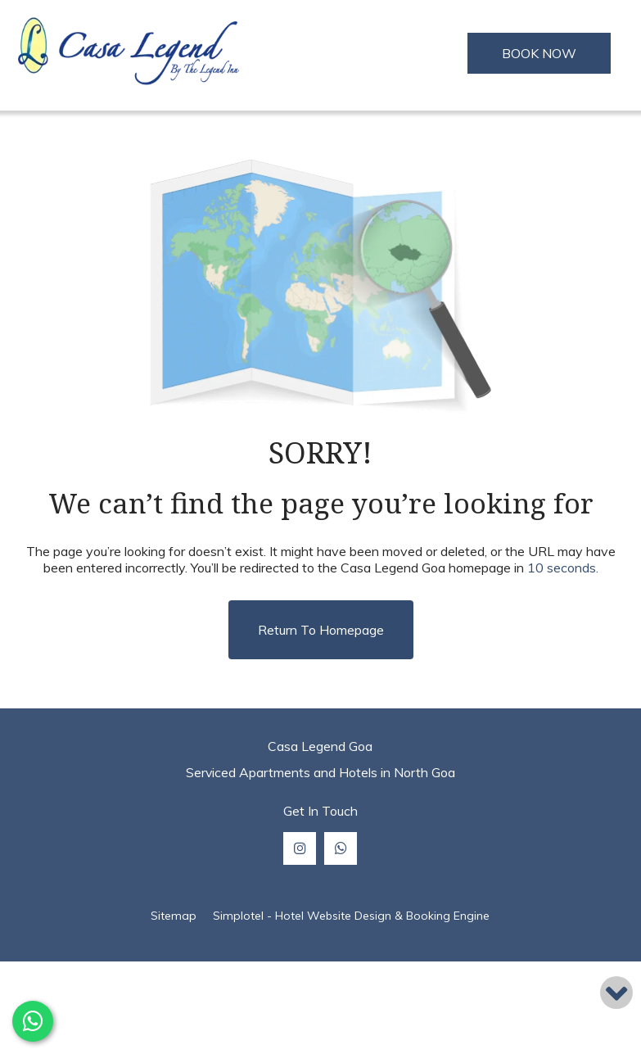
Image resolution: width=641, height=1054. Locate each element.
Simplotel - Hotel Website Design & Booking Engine (351, 915)
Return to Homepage (321, 630)
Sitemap (173, 915)
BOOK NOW (539, 53)
